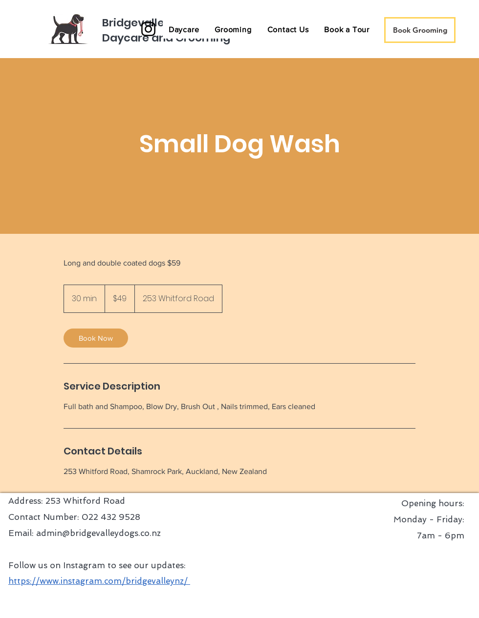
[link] (96, 338)
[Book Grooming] (420, 30)
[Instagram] (148, 29)
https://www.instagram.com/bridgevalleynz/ (99, 581)
